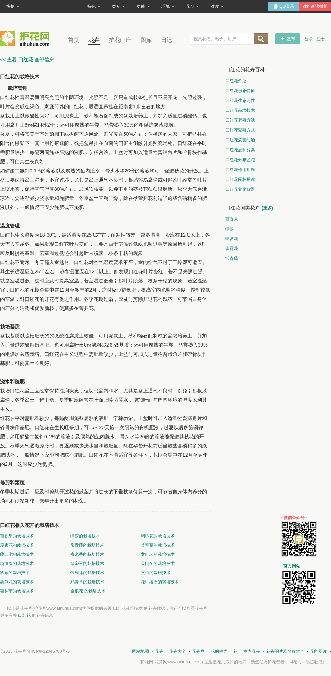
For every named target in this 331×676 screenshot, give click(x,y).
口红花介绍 (235, 80)
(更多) (267, 208)
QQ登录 (286, 6)
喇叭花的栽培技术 (158, 536)
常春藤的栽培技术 (158, 545)
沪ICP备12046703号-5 (48, 651)
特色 (93, 6)
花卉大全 (177, 651)
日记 (166, 40)
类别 (118, 6)
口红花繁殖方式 (240, 130)
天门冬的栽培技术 (158, 563)
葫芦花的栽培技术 (17, 581)
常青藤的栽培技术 (87, 545)
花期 (192, 6)
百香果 (231, 219)
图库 (146, 40)
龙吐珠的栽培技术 (158, 554)
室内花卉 (251, 651)
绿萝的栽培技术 (85, 536)
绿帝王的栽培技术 (87, 563)
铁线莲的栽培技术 (87, 572)
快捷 (12, 6)
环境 (167, 6)
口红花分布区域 (240, 159)
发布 (291, 38)
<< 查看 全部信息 (27, 59)
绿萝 (229, 228)
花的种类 (219, 651)
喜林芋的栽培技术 (17, 591)
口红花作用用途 (240, 169)
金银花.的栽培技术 (87, 591)
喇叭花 (231, 238)
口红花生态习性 (240, 100)
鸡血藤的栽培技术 (17, 563)
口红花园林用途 (240, 179)
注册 (320, 38)
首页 (73, 40)
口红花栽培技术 (240, 110)
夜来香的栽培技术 (87, 554)
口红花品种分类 (240, 149)
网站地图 (140, 651)
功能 (143, 6)
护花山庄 (120, 40)
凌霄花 (231, 248)
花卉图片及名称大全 (285, 651)
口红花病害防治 (240, 140)
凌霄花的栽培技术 (17, 545)
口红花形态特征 (240, 90)
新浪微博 (319, 6)
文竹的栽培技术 (155, 572)
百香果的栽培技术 (17, 536)
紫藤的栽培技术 (15, 572)
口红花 (24, 615)
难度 (217, 6)
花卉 (94, 40)
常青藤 (231, 258)
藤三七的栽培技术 (17, 554)
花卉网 (26, 38)
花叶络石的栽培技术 (160, 581)
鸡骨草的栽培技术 (87, 581)
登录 (309, 38)
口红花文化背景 (240, 189)
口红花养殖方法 (240, 120)
